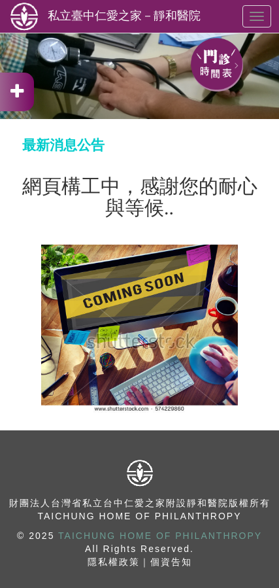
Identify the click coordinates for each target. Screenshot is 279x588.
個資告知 (171, 562)
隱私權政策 (114, 562)
